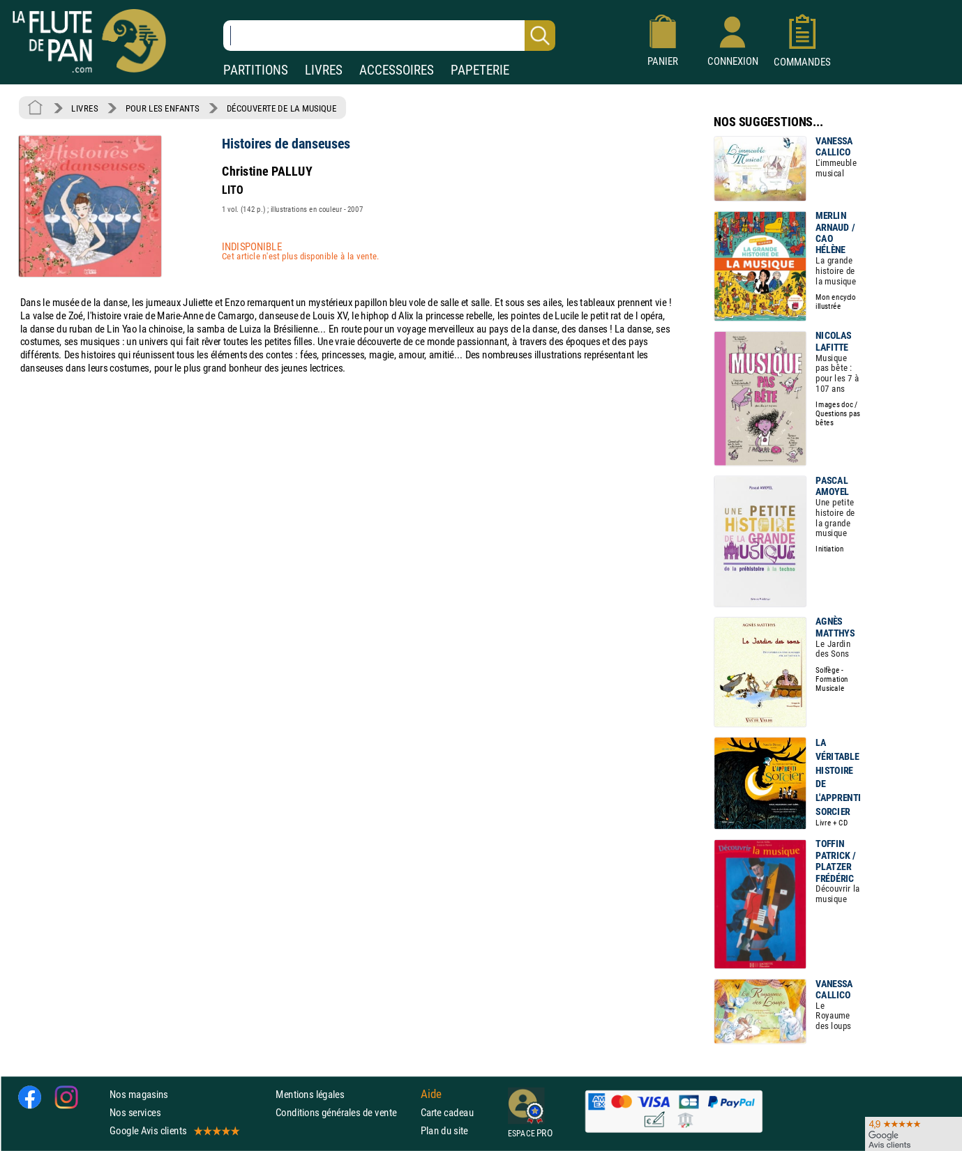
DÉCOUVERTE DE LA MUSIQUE (281, 108)
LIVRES (324, 70)
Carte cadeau (447, 1112)
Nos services (135, 1112)
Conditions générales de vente (345, 1112)
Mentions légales (310, 1094)
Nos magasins (139, 1094)
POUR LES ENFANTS (163, 108)
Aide (431, 1094)
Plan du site (444, 1130)
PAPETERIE (480, 70)
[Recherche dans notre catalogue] (389, 35)
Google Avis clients (174, 1130)
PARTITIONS (255, 70)
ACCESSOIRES (396, 70)
